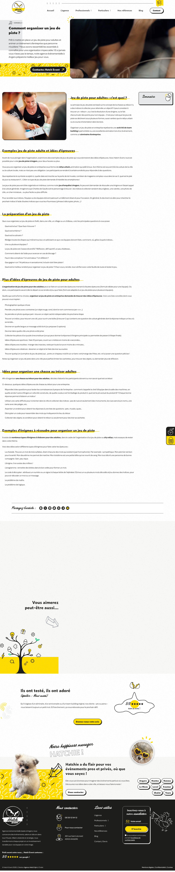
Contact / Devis (100, 841)
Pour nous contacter (74, 827)
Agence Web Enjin (30, 867)
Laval (155, 786)
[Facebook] (41, 508)
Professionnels (83, 10)
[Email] (67, 508)
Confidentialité (160, 867)
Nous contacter (75, 792)
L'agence (65, 10)
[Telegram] (63, 508)
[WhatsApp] (54, 508)
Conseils (18, 23)
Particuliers (103, 10)
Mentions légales (148, 867)
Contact (156, 10)
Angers (143, 780)
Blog (141, 10)
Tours (168, 792)
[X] (45, 508)
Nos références (125, 10)
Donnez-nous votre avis (87, 721)
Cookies (170, 867)
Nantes (155, 780)
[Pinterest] (58, 508)
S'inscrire (136, 828)
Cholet (157, 792)
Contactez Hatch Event (48, 69)
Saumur (167, 786)
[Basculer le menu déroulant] (91, 10)
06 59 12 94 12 (71, 817)
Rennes (167, 780)
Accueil (50, 10)
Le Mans (143, 786)
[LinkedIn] (49, 508)
